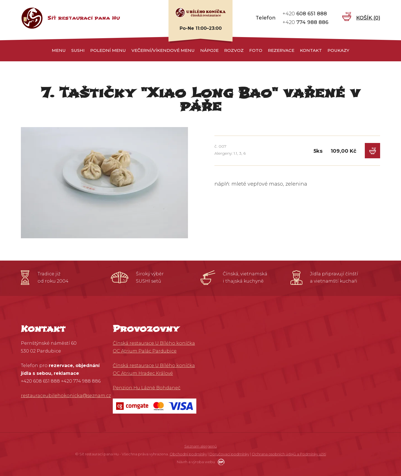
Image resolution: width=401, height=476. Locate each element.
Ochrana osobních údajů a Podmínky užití (289, 454)
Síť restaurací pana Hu (83, 18)
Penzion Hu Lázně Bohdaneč (146, 387)
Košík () (368, 18)
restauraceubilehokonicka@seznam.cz (66, 395)
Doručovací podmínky (229, 454)
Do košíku (372, 150)
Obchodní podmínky (188, 454)
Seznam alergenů (200, 446)
